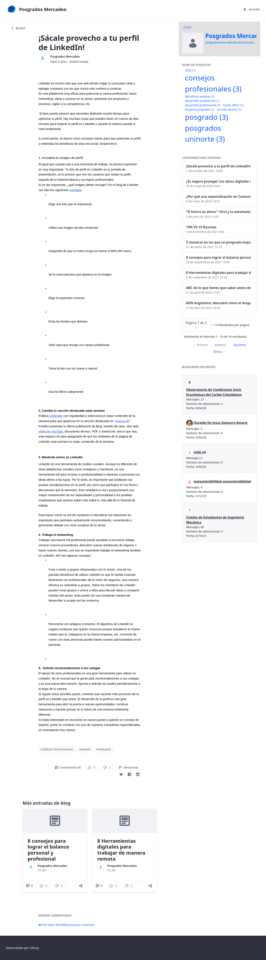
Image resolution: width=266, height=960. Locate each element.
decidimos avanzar (200, 96)
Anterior (220, 345)
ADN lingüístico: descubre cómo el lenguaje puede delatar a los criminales (218, 303)
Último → (219, 352)
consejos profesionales (56, 749)
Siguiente (239, 345)
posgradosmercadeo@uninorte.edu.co (231, 42)
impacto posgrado (199, 109)
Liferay (34, 948)
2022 (190, 70)
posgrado (206, 117)
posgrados (103, 749)
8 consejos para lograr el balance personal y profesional (48, 849)
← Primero (200, 345)
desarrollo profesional (202, 101)
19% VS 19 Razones (201, 227)
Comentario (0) (68, 767)
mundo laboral (229, 109)
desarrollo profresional (202, 105)
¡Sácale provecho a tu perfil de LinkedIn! (218, 166)
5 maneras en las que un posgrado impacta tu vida (218, 242)
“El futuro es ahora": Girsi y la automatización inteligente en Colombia (218, 211)
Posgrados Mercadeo (65, 56)
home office (233, 105)
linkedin (85, 749)
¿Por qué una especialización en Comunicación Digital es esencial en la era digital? (218, 196)
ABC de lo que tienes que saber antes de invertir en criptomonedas (218, 287)
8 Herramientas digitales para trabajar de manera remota (121, 849)
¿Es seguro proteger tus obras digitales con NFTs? (218, 181)
